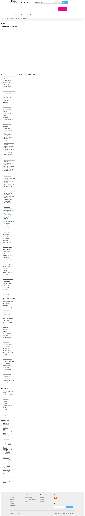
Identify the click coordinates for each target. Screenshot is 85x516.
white (4, 482)
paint (4, 465)
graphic (11, 449)
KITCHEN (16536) (6, 281)
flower (8, 445)
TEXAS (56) (6, 204)
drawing (10, 441)
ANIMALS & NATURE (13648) (9, 91)
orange (13, 463)
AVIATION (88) (6, 100)
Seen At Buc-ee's (62, 9)
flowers (5, 448)
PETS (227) (5, 316)
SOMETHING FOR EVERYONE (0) (8, 194)
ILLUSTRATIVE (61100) (7, 272)
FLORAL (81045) (6, 249)
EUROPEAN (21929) (7, 236)
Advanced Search (28, 497)
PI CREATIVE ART (6, 401)
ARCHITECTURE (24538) (8, 93)
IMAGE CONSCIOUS (7, 397)
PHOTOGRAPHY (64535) (8, 318)
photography (6, 470)
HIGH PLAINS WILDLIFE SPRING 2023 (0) (9, 170)
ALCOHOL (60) (6, 84)
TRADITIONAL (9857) (7, 359)
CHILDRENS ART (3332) (8, 119)
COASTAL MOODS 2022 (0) (9, 150)
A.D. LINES (5, 409)
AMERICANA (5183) (7, 86)
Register (54, 5)
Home (3, 18)
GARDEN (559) (6, 257)
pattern (4, 467)
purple (7, 471)
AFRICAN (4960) (6, 82)
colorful (12, 437)
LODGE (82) (5, 289)
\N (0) (4, 78)
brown (4, 435)
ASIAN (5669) (5, 95)
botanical (9, 433)
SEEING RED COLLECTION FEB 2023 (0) (9, 190)
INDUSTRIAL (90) (6, 276)
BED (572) (5, 104)
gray (4, 451)
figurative (5, 443)
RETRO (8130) (6, 327)
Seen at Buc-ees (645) (7, 335)
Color (9, 437)
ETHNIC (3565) (6, 234)
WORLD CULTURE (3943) (8, 380)
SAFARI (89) (5, 331)
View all (4, 415)
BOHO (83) (5, 111)
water (4, 479)
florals (4, 445)
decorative (5, 441)
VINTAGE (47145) (6, 371)
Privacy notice (13, 501)
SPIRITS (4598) (6, 346)
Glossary (12, 499)
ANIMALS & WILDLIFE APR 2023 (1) (9, 138)
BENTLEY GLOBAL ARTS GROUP (8, 392)
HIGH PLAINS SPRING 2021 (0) (9, 164)
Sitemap (12, 497)
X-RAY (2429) (5, 382)
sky (8, 473)
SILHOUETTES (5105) (7, 344)
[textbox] (45, 2)
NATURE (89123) (6, 310)
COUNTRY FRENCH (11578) (9, 223)
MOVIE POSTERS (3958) (8, 301)
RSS (55, 498)
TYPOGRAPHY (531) (7, 369)
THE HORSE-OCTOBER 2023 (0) (9, 211)
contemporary (6, 439)
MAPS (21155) (6, 294)
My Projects (42, 501)
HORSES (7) (5, 268)
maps (8, 461)
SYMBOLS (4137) (6, 356)
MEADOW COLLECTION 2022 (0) (9, 179)
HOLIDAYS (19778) (7, 266)
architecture (11, 427)
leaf (10, 459)
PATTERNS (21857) (7, 314)
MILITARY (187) (6, 296)
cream (12, 439)
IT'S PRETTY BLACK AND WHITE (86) (9, 173)
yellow (12, 481)
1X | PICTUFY (5, 407)
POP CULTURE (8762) (7, 322)
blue (4, 434)
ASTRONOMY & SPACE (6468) (8, 98)
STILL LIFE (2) (6, 348)
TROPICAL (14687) (7, 365)
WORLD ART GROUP (7, 405)
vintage (10, 477)
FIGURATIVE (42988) (7, 247)
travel (4, 475)
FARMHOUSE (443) (7, 242)
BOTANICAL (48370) (7, 113)
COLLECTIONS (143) (7, 130)
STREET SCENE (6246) (8, 352)
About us (12, 503)
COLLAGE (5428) (6, 128)
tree (7, 475)
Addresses (42, 499)
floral (9, 444)
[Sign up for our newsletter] (60, 507)
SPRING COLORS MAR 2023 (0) (9, 197)
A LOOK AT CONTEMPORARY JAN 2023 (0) (9, 134)
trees (11, 475)
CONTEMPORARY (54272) (8, 221)
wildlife (8, 481)
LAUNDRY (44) (6, 285)
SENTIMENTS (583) (7, 337)
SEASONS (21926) (7, 333)
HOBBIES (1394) (6, 264)
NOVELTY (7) (5, 312)
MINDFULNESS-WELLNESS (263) (9, 299)
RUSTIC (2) (5, 329)
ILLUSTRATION (7, 453)
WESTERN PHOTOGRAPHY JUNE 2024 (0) (9, 217)
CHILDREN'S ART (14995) (8, 121)
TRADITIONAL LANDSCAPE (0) (7, 214)
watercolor (9, 479)
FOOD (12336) (6, 253)
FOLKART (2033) (6, 251)
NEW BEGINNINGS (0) (9, 184)
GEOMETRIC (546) (7, 259)
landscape (6, 458)
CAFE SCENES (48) (7, 117)
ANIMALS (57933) (6, 88)
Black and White (10, 431)
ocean (8, 463)
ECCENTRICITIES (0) (8, 152)
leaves (4, 461)
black (4, 431)
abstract (6, 424)
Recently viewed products (30, 499)
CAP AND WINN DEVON (8, 394)
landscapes (5, 459)
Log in (59, 5)
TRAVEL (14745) (6, 363)
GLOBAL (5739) (6, 262)
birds (10, 429)
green (8, 452)
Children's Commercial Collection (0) (8, 147)
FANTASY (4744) (6, 238)
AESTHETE (5, 411)
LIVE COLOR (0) (7, 176)
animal (10, 425)
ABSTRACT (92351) (7, 80)
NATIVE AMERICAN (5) (7, 307)
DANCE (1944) (6, 227)
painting (8, 466)
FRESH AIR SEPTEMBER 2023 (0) (9, 161)
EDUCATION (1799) (7, 232)
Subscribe (69, 506)
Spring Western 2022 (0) (9, 199)
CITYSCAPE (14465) (7, 124)
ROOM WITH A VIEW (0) (9, 186)
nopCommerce (17, 513)
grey (12, 451)
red (11, 471)
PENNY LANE (5, 399)
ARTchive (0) (6, 140)
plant (4, 471)
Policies (26, 501)
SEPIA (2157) (5, 339)
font (9, 447)
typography (5, 477)
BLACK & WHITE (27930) (8, 109)
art (4, 430)
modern (12, 461)
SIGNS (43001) (6, 342)
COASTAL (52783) (6, 126)
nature (4, 463)
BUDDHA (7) (5, 115)
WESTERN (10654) (7, 374)
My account (42, 497)
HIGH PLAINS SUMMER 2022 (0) (9, 167)
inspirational (5, 455)
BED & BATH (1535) (7, 107)
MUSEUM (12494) (6, 303)
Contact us (12, 505)
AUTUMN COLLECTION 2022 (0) (9, 144)
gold (12, 447)
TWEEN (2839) (6, 367)
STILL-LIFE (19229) (7, 350)
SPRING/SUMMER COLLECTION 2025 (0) (9, 202)
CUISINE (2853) (6, 225)
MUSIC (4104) (5, 305)
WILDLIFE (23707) (6, 378)
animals (5, 428)
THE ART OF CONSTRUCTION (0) (8, 208)
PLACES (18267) (6, 320)
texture (11, 473)
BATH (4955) (5, 102)
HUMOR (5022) (6, 270)
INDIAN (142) (5, 274)
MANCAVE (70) (6, 291)
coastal (4, 437)
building (8, 435)
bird (7, 429)
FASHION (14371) (6, 244)
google (5, 450)
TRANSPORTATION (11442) (8, 361)
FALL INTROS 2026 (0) (9, 154)
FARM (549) (5, 240)
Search (65, 2)
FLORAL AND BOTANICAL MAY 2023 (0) (9, 157)
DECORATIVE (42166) (7, 230)
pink (13, 469)
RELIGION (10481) (6, 324)
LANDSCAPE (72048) (7, 283)
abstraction (5, 425)
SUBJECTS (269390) (7, 354)
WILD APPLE (5, 403)
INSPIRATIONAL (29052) (8, 279)
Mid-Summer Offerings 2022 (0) (9, 182)
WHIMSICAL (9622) (7, 376)
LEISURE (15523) (6, 287)
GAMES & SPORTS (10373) (8, 255)
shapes (4, 473)
